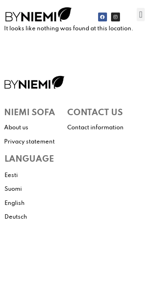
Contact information (95, 128)
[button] (140, 14)
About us (16, 128)
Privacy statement (29, 142)
